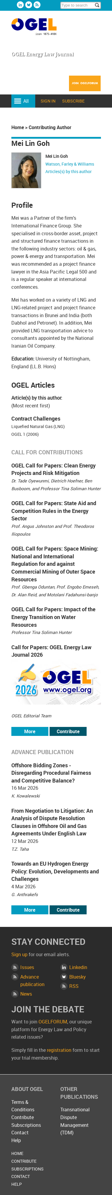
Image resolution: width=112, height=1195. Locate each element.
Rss (37, 4)
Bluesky (28, 4)
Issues (27, 967)
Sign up (19, 954)
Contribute (68, 731)
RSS (74, 986)
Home (17, 127)
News (26, 994)
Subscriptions (26, 1125)
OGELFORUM (53, 1021)
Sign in (48, 101)
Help (16, 1140)
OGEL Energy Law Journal (40, 29)
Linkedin (20, 4)
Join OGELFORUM (85, 87)
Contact (20, 1132)
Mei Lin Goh (56, 156)
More (29, 731)
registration (59, 1050)
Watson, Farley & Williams (69, 164)
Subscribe (73, 101)
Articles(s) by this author (68, 171)
